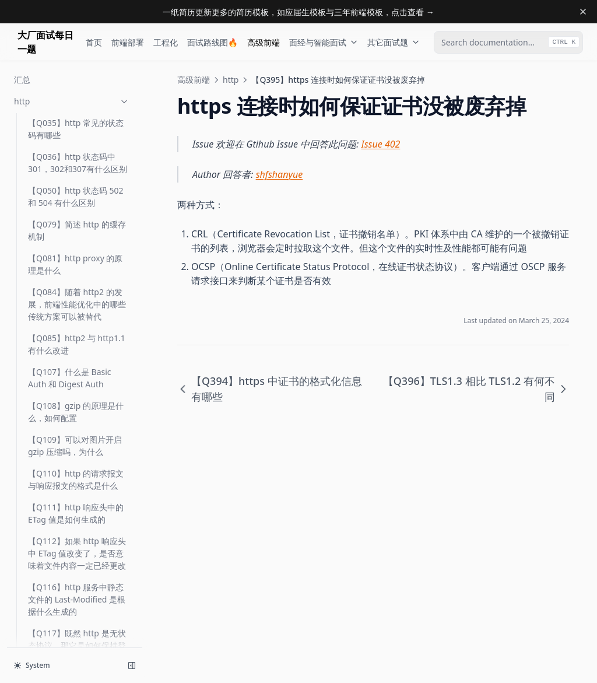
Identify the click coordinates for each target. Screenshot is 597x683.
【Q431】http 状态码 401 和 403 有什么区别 (76, 437)
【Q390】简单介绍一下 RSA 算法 (71, 99)
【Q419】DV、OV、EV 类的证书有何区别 (75, 369)
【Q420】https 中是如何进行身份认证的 (78, 403)
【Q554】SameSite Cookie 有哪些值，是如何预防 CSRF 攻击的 (78, 557)
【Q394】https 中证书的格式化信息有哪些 (78, 200)
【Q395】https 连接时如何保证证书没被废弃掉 (78, 234)
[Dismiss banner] (583, 11)
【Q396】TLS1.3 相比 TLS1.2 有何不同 (68, 268)
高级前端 (263, 42)
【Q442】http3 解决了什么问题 (78, 517)
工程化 (165, 42)
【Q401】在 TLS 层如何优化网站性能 (75, 336)
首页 (94, 42)
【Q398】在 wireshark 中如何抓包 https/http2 (75, 302)
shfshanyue (279, 174)
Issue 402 (381, 144)
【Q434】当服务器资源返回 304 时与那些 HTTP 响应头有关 (78, 477)
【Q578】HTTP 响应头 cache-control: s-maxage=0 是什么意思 (69, 637)
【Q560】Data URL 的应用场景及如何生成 (77, 597)
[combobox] (508, 42)
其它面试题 (393, 42)
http (230, 79)
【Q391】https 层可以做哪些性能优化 (78, 133)
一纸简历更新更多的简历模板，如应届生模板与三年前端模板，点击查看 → (298, 11)
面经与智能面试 (323, 42)
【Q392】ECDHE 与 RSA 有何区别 (78, 166)
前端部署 (127, 42)
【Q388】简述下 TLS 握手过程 (75, 65)
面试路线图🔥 (212, 42)
